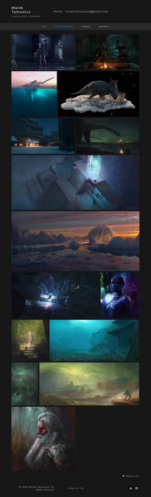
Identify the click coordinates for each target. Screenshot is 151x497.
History (86, 26)
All (44, 26)
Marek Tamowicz (21, 10)
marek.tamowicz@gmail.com (86, 11)
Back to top (76, 488)
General (103, 26)
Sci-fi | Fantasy (64, 26)
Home (58, 11)
